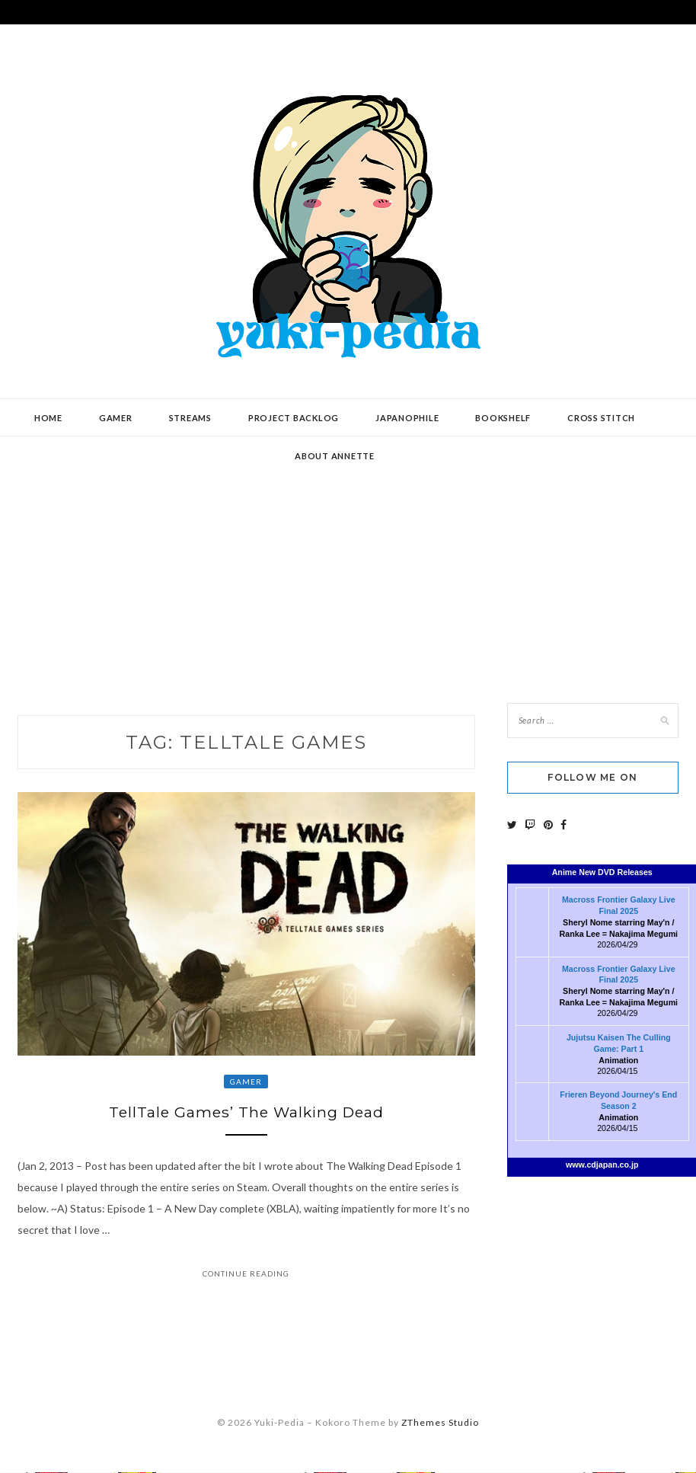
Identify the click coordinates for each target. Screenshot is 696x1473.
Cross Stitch (601, 418)
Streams (190, 418)
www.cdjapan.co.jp (602, 1164)
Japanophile (407, 418)
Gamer (115, 418)
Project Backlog (293, 418)
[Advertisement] (348, 558)
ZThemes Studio (440, 1424)
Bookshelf (503, 418)
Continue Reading (246, 1275)
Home (48, 418)
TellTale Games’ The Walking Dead (246, 1113)
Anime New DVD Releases (602, 872)
